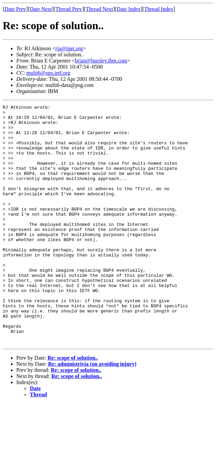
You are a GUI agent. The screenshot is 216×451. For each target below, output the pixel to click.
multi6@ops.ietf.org (48, 73)
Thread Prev (68, 9)
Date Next (41, 9)
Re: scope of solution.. (72, 406)
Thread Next (99, 9)
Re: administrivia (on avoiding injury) (92, 412)
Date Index (129, 9)
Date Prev (15, 9)
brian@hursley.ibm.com (101, 61)
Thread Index (158, 9)
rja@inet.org (69, 48)
